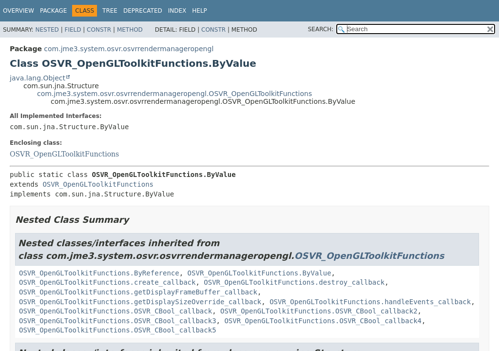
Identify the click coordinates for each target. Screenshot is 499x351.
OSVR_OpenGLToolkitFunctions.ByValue (259, 273)
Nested (46, 29)
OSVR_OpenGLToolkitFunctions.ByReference (99, 273)
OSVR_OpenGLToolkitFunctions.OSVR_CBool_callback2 (319, 311)
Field (72, 29)
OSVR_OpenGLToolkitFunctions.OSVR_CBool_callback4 (323, 321)
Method (130, 29)
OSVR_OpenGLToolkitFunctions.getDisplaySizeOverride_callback (140, 302)
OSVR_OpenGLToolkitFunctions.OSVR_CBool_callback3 (117, 321)
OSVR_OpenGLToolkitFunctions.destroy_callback (294, 282)
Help (199, 10)
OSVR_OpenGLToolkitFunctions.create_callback (107, 282)
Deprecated (142, 10)
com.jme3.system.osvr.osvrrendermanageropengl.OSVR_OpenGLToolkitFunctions (174, 94)
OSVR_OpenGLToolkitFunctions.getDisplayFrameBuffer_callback (138, 292)
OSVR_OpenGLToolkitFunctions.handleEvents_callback (370, 302)
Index (177, 10)
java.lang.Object (37, 78)
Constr (99, 29)
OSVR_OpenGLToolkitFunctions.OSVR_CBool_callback (115, 311)
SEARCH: (321, 29)
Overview (18, 10)
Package (53, 10)
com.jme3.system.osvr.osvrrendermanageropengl (128, 49)
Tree (109, 10)
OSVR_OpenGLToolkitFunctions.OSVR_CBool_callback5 (117, 330)
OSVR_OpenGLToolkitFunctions (64, 154)
